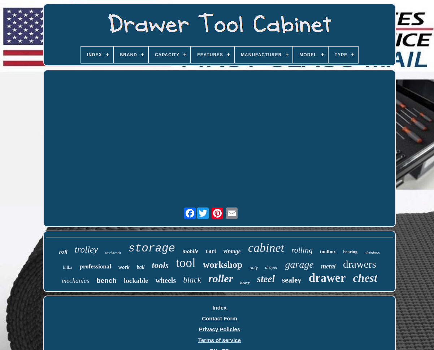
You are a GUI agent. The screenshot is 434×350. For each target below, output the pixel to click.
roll (63, 252)
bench (106, 280)
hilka (67, 267)
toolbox (328, 251)
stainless (372, 252)
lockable (136, 280)
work (124, 267)
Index (219, 308)
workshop (223, 264)
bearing (350, 251)
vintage (232, 251)
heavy (244, 282)
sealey (291, 280)
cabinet (266, 247)
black (192, 279)
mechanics (75, 280)
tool (185, 263)
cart (211, 251)
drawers (359, 264)
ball (141, 267)
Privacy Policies (219, 329)
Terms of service (219, 340)
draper (271, 267)
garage (299, 264)
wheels (166, 280)
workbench (113, 253)
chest (365, 277)
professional (95, 266)
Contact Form (219, 318)
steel (266, 279)
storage (151, 248)
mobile (190, 251)
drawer (327, 277)
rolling (302, 249)
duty (253, 267)
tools (160, 265)
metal (328, 266)
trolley (86, 249)
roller (220, 278)
